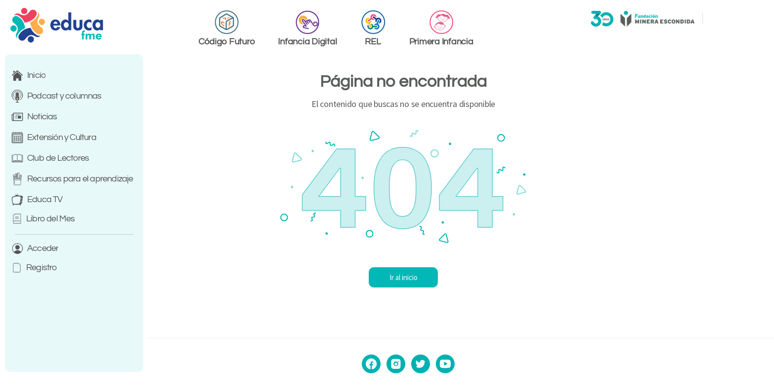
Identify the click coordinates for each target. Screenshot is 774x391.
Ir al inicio (461, 277)
